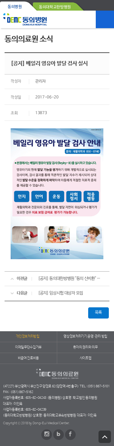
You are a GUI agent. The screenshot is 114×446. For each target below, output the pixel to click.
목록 (98, 312)
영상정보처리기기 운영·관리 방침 (85, 336)
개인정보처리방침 (27, 336)
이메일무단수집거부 (28, 347)
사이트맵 (86, 358)
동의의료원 (25, 19)
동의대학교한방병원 (55, 7)
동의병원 (15, 7)
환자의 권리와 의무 (85, 347)
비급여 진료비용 (28, 358)
